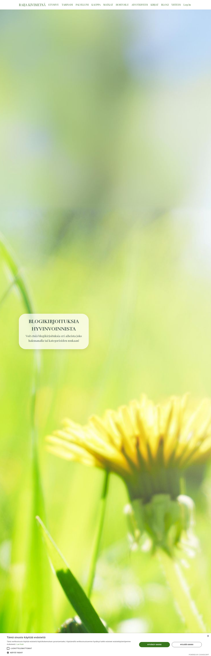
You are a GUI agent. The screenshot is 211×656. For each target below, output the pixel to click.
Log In (187, 4)
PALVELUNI (82, 4)
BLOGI (165, 4)
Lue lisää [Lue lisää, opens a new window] (20, 644)
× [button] (208, 636)
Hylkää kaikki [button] (186, 644)
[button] (8, 648)
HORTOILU (122, 4)
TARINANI (67, 4)
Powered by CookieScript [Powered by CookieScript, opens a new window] (199, 655)
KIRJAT (154, 4)
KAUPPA (96, 4)
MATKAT (108, 4)
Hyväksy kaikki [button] (154, 644)
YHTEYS (176, 4)
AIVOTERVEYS (139, 4)
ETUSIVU (53, 4)
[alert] (105, 644)
